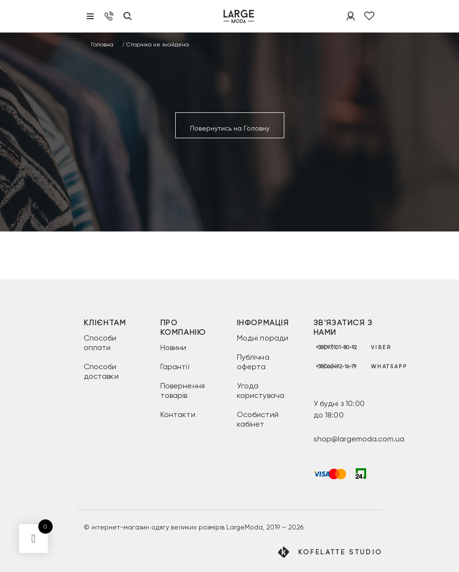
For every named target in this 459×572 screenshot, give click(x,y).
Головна (102, 44)
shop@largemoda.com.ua (358, 438)
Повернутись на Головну (229, 128)
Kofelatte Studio (340, 552)
